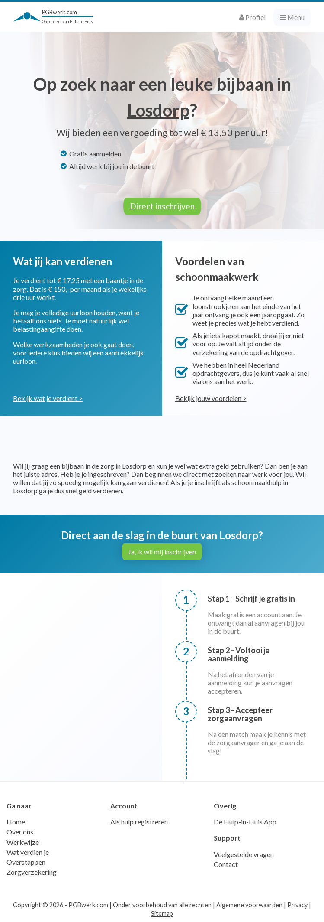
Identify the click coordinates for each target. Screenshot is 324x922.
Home (15, 822)
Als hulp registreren (139, 822)
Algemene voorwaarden (249, 905)
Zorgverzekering (31, 872)
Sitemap (162, 913)
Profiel (252, 17)
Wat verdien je (27, 852)
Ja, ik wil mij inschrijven (162, 551)
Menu (292, 17)
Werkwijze (22, 842)
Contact (226, 864)
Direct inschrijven (162, 206)
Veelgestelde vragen (244, 854)
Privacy (297, 905)
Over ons (19, 832)
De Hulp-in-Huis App (245, 822)
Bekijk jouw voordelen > (211, 398)
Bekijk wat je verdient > (48, 398)
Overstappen (25, 862)
